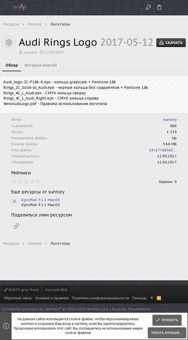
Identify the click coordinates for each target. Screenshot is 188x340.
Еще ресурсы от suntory (38, 191)
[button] (5, 7)
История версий (41, 65)
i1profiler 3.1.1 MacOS (40, 200)
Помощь (139, 298)
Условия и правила (52, 298)
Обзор (12, 65)
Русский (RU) (56, 289)
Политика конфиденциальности (100, 298)
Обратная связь (18, 298)
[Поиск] (179, 8)
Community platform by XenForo (55, 309)
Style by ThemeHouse (131, 309)
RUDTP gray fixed (21, 289)
